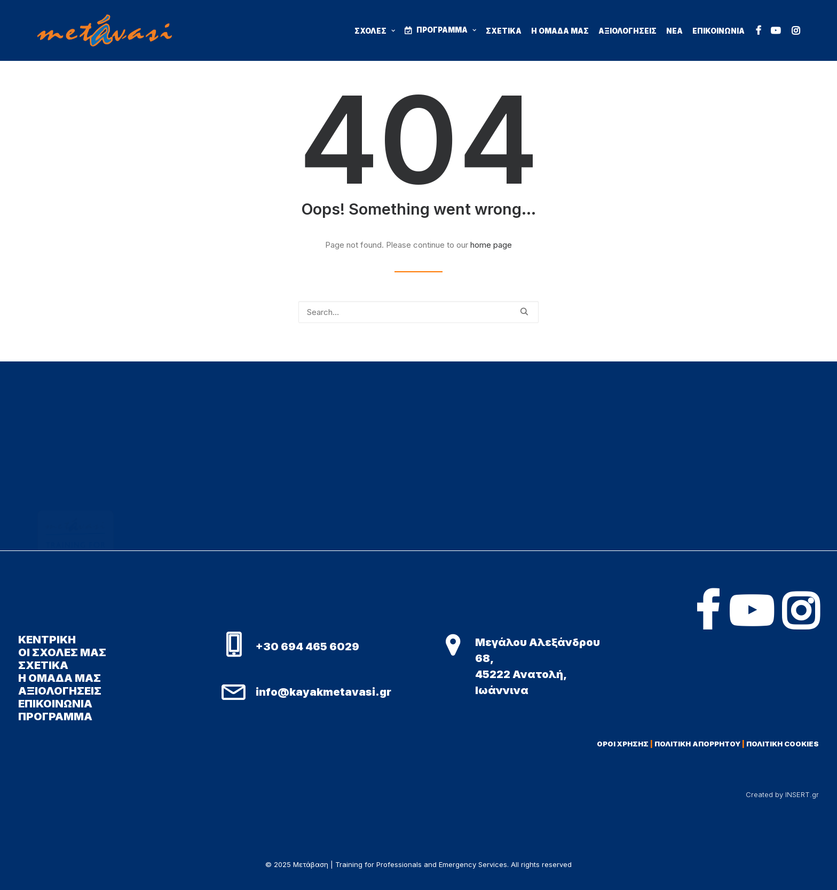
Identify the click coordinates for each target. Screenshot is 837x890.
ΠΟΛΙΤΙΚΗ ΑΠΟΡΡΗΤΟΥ (697, 743)
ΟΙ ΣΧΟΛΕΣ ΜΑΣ (62, 652)
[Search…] (418, 312)
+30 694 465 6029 (307, 646)
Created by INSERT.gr (782, 794)
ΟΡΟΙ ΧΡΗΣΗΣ (623, 743)
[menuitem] (378, 31)
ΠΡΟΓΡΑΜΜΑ (446, 30)
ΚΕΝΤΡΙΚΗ (47, 639)
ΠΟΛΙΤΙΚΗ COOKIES (782, 743)
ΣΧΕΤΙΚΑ (504, 31)
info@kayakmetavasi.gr (323, 692)
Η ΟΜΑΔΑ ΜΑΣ (560, 31)
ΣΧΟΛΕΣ (374, 31)
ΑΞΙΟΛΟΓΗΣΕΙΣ (627, 31)
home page (491, 245)
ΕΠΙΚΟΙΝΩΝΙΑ (718, 31)
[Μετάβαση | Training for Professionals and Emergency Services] (104, 30)
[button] (759, 30)
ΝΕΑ (674, 31)
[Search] (418, 312)
